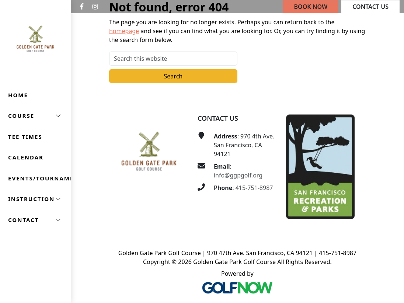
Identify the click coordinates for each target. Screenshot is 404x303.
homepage (124, 31)
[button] (35, 115)
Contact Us (370, 7)
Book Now (311, 7)
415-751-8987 (254, 188)
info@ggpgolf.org (238, 175)
